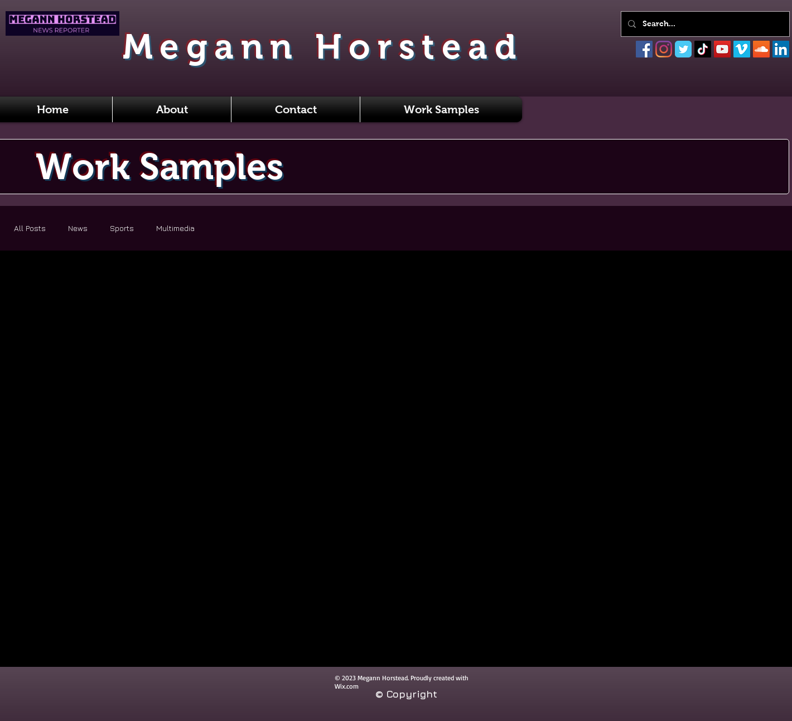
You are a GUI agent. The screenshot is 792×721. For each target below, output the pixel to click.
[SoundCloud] (761, 49)
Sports (122, 228)
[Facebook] (644, 49)
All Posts (30, 228)
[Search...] (704, 24)
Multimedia (175, 228)
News (78, 228)
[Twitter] (683, 49)
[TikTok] (702, 49)
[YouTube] (722, 49)
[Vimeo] (741, 49)
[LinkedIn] (780, 49)
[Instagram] (663, 49)
